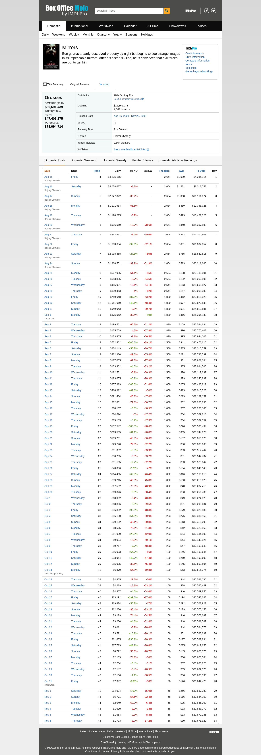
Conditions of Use (95, 751)
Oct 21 (48, 621)
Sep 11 (48, 378)
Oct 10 (48, 551)
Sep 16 (48, 408)
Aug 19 (48, 215)
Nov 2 (47, 696)
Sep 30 (48, 492)
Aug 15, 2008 (121, 115)
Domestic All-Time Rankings (177, 160)
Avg (181, 170)
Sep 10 (48, 372)
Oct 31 (48, 681)
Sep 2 (47, 324)
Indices (202, 26)
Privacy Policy (119, 751)
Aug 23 (48, 253)
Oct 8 (47, 539)
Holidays (147, 34)
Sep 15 (48, 402)
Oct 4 (47, 516)
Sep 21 (48, 438)
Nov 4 (47, 708)
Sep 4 (47, 336)
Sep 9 (47, 366)
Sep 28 (48, 480)
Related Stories (142, 160)
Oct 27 (48, 657)
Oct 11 (48, 557)
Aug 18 (48, 205)
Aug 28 (48, 290)
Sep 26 (48, 468)
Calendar (130, 26)
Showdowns (177, 26)
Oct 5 (47, 522)
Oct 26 (48, 651)
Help (155, 736)
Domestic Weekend (84, 160)
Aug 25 (48, 272)
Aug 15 (48, 176)
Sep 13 (48, 390)
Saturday (76, 186)
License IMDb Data (140, 736)
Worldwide (106, 26)
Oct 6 (47, 527)
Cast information (194, 53)
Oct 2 (47, 504)
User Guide (121, 736)
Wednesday (78, 224)
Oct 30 (48, 675)
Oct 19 (48, 609)
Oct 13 (48, 569)
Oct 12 (48, 563)
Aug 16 (48, 186)
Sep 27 (48, 474)
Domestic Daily (55, 160)
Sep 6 (47, 348)
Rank (97, 170)
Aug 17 (48, 196)
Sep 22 (48, 444)
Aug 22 (48, 244)
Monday (75, 205)
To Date (200, 170)
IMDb (146, 742)
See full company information (129, 99)
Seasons (131, 34)
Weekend (58, 34)
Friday (74, 176)
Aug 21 (48, 234)
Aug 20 (48, 224)
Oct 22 (48, 627)
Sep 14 (48, 396)
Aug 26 (48, 278)
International (79, 26)
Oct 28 (48, 663)
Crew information (195, 56)
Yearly (117, 34)
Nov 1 (47, 690)
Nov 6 (47, 720)
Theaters (164, 170)
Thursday (76, 234)
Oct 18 (48, 603)
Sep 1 (47, 314)
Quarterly (103, 34)
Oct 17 (48, 597)
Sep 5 (47, 342)
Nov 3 (47, 702)
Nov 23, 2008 (138, 115)
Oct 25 (48, 645)
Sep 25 (48, 462)
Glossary (108, 736)
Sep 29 (48, 486)
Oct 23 (48, 633)
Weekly (74, 34)
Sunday (75, 196)
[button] (200, 73)
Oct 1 (47, 498)
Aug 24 (48, 263)
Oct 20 (48, 615)
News (188, 64)
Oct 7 (47, 533)
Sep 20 (48, 432)
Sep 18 (48, 420)
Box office (190, 67)
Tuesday (76, 215)
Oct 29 (48, 669)
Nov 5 (47, 714)
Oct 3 (47, 510)
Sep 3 (47, 330)
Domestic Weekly (114, 160)
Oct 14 (48, 579)
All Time (153, 26)
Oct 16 (48, 591)
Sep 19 (48, 426)
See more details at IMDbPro (131, 149)
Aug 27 (48, 284)
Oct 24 (48, 639)
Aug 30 (48, 302)
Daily (45, 34)
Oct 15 (48, 585)
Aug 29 (48, 296)
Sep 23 (48, 450)
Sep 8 (47, 360)
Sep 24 (48, 456)
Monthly (88, 34)
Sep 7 (47, 354)
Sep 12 (48, 384)
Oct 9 (47, 545)
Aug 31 (48, 308)
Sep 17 (48, 414)
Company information (197, 60)
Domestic (53, 26)
